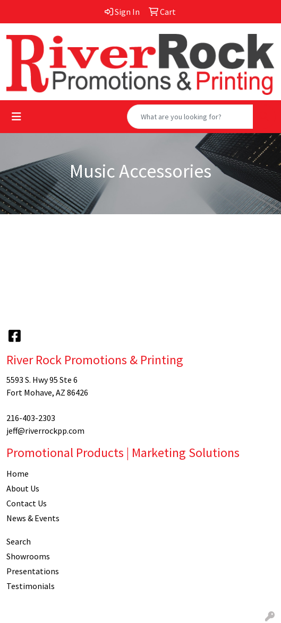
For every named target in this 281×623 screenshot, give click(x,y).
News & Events (32, 518)
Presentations (32, 571)
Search (18, 541)
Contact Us (26, 503)
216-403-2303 (30, 418)
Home (17, 473)
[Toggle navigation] (16, 116)
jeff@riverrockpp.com (45, 430)
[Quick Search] (190, 116)
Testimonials (30, 586)
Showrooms (28, 556)
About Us (22, 488)
